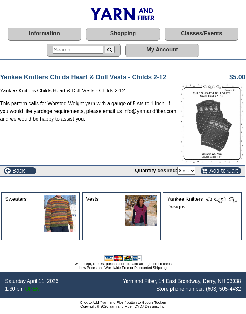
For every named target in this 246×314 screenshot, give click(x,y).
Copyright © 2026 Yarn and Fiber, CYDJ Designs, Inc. (123, 306)
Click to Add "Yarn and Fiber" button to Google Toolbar (123, 302)
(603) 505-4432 (223, 289)
